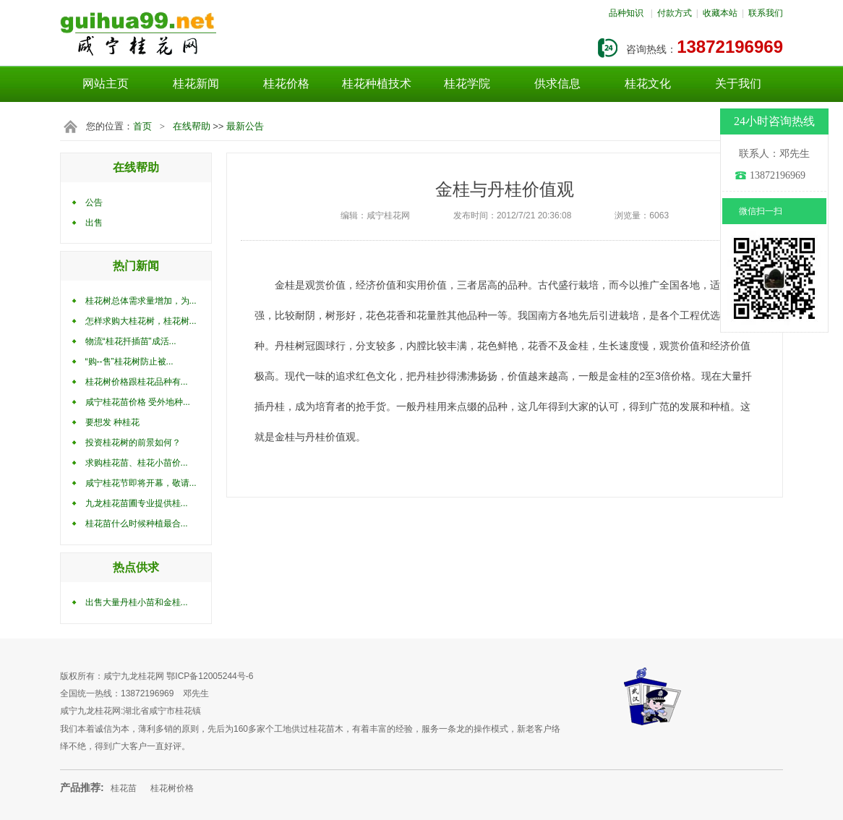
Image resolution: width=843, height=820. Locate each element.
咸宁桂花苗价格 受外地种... (137, 402)
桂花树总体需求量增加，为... (141, 301)
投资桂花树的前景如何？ (133, 442)
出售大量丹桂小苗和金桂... (136, 602)
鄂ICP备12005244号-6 (209, 676)
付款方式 (674, 13)
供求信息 (557, 83)
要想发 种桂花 (112, 422)
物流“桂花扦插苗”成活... (130, 341)
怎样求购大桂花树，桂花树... (141, 321)
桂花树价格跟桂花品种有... (136, 382)
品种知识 (626, 13)
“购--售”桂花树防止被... (129, 361)
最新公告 (245, 126)
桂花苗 (124, 788)
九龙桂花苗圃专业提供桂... (136, 503)
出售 (94, 223)
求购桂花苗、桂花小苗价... (136, 463)
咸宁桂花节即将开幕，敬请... (141, 483)
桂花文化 (648, 83)
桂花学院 (467, 83)
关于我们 (738, 83)
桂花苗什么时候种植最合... (136, 523)
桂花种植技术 (376, 83)
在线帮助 (191, 126)
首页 (142, 126)
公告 (94, 202)
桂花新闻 (196, 83)
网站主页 (105, 83)
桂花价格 (286, 83)
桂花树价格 (172, 788)
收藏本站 (720, 13)
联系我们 (765, 13)
